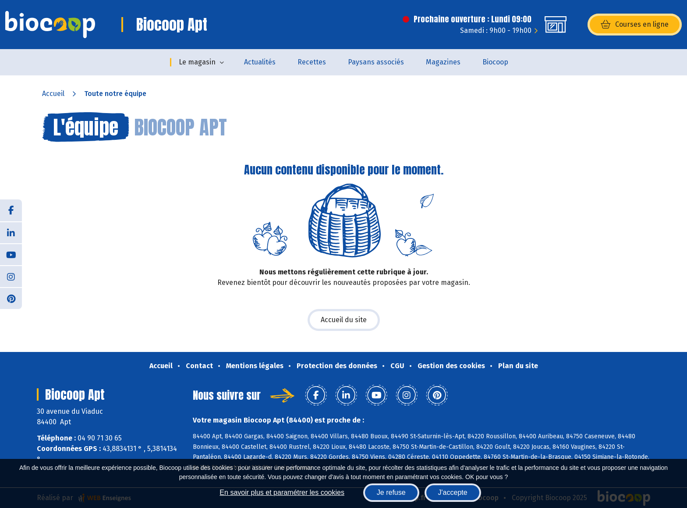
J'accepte (452, 492)
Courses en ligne (635, 24)
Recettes (311, 62)
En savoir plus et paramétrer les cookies (282, 492)
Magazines (443, 62)
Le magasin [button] (197, 62)
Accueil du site (344, 320)
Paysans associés (376, 62)
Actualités (260, 62)
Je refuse (391, 492)
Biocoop (495, 62)
